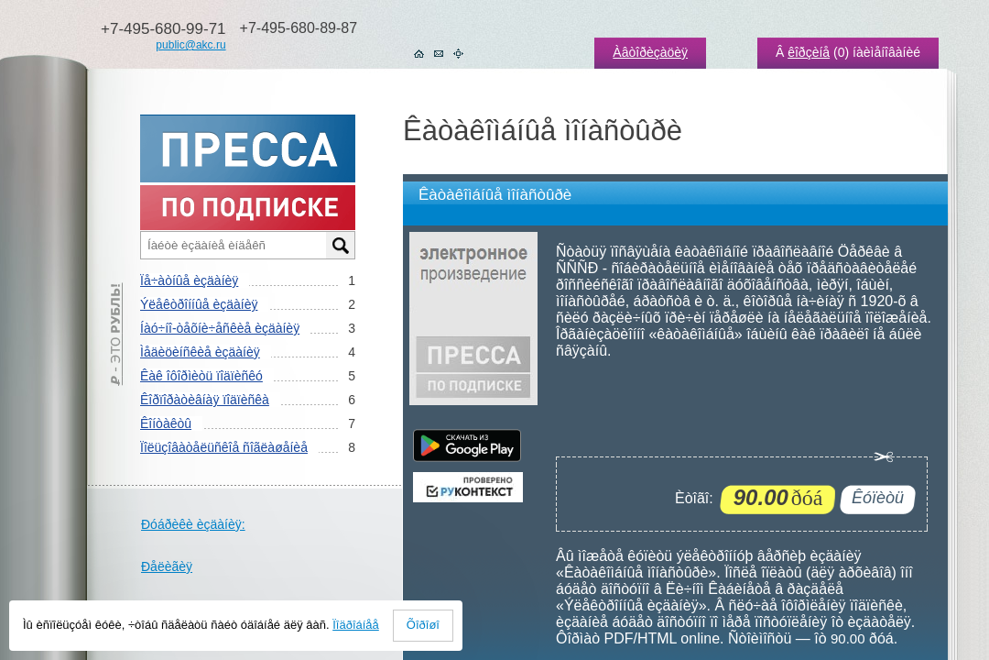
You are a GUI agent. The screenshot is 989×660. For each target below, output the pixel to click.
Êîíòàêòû (165, 423)
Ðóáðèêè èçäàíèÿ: (193, 524)
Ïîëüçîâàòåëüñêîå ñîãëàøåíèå (224, 447)
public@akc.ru (190, 44)
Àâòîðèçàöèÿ (650, 52)
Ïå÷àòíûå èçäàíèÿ (189, 280)
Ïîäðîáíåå (355, 625)
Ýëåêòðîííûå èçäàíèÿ (198, 304)
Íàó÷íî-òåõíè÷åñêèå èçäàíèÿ (219, 328)
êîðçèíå (809, 52)
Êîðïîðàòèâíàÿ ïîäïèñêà (204, 399)
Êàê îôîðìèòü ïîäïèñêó (201, 375)
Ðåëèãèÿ (166, 566)
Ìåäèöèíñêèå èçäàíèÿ (200, 352)
